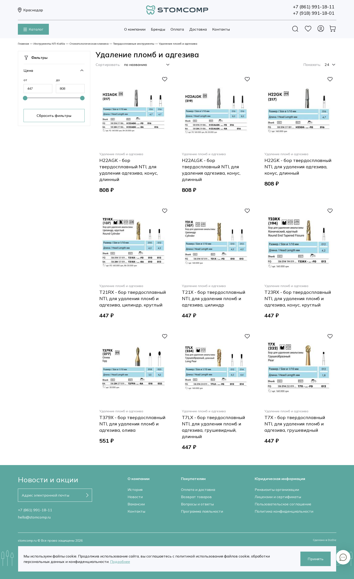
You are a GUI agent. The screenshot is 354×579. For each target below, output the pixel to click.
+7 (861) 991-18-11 (35, 510)
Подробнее (120, 561)
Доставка (198, 29)
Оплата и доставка (198, 489)
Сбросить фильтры (54, 115)
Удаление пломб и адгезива (178, 43)
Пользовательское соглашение (283, 504)
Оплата (177, 29)
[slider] (25, 98)
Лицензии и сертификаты (278, 497)
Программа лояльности (202, 511)
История (135, 489)
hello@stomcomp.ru (34, 517)
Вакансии (136, 504)
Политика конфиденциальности (284, 511)
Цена (28, 70)
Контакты (221, 29)
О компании (134, 29)
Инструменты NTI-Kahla (49, 43)
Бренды (158, 29)
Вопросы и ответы (197, 504)
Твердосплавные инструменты (133, 43)
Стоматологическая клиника (89, 43)
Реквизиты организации (277, 489)
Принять (315, 559)
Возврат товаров (196, 497)
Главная (23, 43)
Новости (135, 497)
